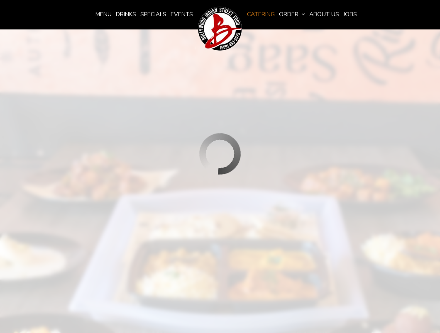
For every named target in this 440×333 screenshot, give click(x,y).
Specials (153, 14)
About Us (324, 14)
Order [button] (292, 14)
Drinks (126, 14)
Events (182, 14)
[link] (220, 29)
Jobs (350, 14)
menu (103, 14)
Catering (261, 14)
